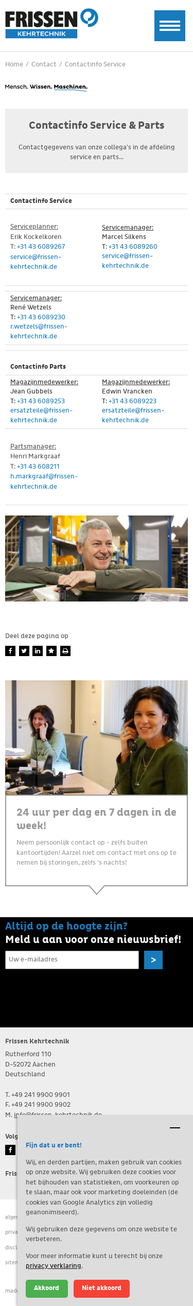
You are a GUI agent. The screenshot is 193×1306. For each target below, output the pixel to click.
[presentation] (83, 993)
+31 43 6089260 (133, 247)
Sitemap (15, 1262)
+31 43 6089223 (132, 401)
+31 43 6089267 (41, 247)
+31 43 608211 (38, 466)
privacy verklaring (53, 1266)
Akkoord (46, 1288)
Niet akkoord (101, 1288)
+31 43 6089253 (41, 401)
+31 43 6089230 (41, 317)
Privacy (14, 1232)
